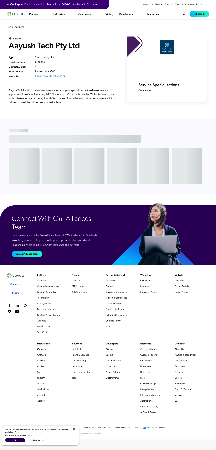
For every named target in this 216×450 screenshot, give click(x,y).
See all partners (15, 27)
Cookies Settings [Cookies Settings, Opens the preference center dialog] (37, 440)
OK (15, 440)
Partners (158, 4)
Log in (206, 4)
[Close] (74, 429)
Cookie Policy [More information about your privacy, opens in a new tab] (26, 435)
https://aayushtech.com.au (50, 76)
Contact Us (193, 4)
